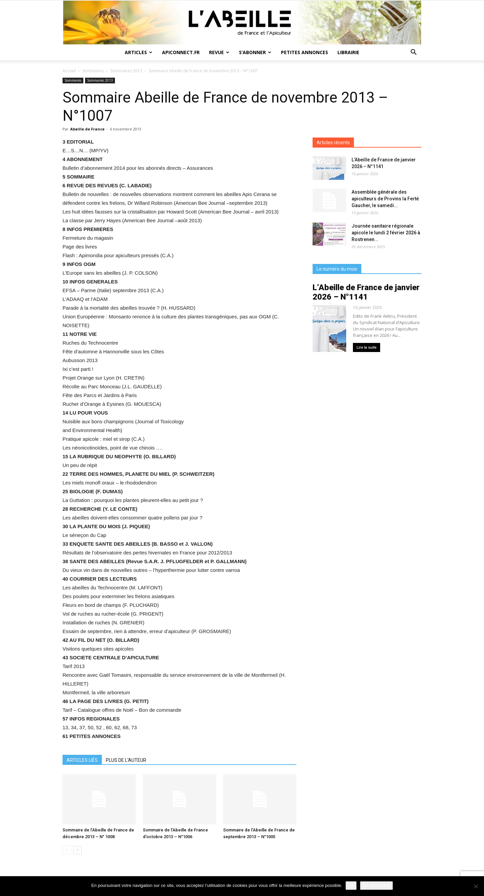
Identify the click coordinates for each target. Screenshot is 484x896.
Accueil (69, 71)
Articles (138, 52)
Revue (219, 52)
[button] (413, 53)
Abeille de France (87, 128)
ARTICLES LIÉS (82, 760)
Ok (351, 885)
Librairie (348, 52)
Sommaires (93, 71)
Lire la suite (366, 347)
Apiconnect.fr (181, 52)
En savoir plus (376, 885)
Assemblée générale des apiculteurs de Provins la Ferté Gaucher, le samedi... (385, 198)
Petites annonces (304, 52)
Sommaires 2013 (126, 71)
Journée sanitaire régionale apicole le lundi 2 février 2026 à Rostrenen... (386, 232)
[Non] (475, 886)
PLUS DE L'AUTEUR (126, 760)
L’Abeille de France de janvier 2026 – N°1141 (366, 292)
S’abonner (255, 52)
